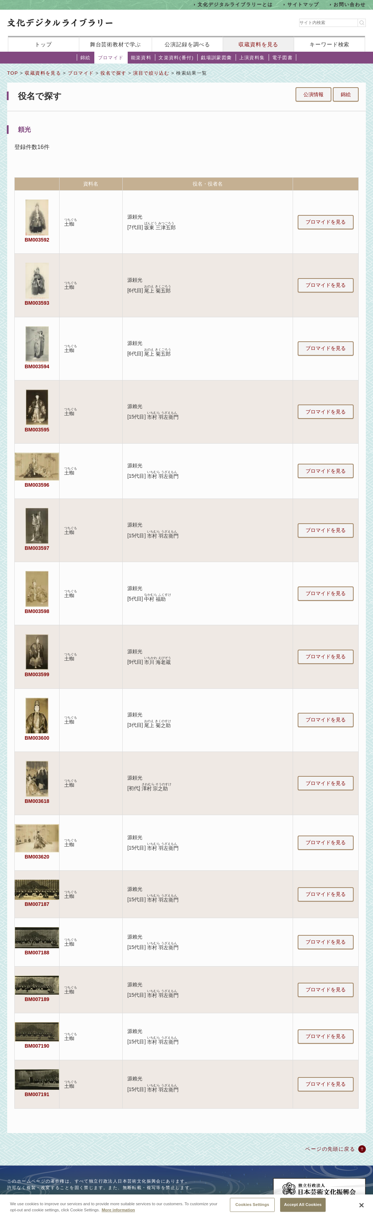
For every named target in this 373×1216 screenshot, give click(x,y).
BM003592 (37, 240)
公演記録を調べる (187, 44)
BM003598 (37, 611)
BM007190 (37, 1046)
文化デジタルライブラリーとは (235, 4)
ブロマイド (111, 57)
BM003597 (37, 548)
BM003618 (37, 801)
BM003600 (37, 738)
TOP (12, 73)
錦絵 (85, 57)
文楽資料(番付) (176, 57)
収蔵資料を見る (258, 44)
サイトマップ (303, 4)
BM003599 (37, 674)
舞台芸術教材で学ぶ (115, 44)
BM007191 (37, 1094)
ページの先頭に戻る (330, 1149)
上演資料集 (252, 57)
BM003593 (37, 303)
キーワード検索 (329, 44)
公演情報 (313, 94)
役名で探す (113, 73)
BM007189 (37, 999)
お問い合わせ (350, 4)
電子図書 (282, 57)
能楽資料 (141, 57)
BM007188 (37, 952)
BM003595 (37, 429)
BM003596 (37, 485)
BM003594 (37, 366)
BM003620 (37, 857)
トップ (43, 44)
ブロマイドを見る (326, 222)
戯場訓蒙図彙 (216, 57)
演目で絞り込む (151, 73)
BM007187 (37, 904)
